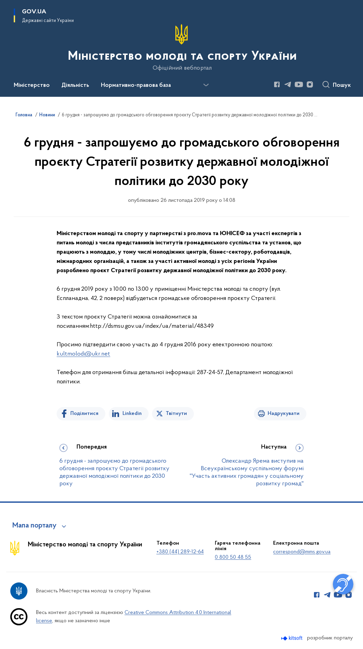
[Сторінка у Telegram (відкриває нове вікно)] (288, 84)
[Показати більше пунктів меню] (206, 85)
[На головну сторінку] (181, 47)
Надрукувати (284, 413)
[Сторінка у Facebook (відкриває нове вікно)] (277, 84)
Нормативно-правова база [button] (136, 85)
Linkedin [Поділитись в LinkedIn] (132, 413)
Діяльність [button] (75, 85)
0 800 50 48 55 (233, 557)
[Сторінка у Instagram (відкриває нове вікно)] (310, 84)
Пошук (342, 85)
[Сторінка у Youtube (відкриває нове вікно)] (299, 84)
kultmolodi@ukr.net (83, 354)
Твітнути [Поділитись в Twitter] (176, 413)
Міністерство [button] (32, 85)
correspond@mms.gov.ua (301, 552)
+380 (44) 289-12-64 (180, 552)
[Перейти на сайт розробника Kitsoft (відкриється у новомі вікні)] (292, 638)
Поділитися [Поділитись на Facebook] (84, 413)
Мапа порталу (34, 526)
